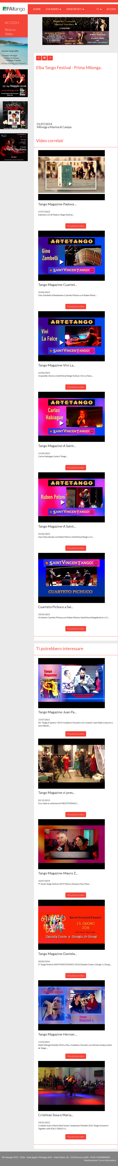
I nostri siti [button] (75, 9)
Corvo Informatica (107, 1160)
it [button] (99, 9)
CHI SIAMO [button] (53, 9)
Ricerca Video (10, 32)
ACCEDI (111, 9)
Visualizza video (75, 225)
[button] (71, 175)
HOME (38, 9)
